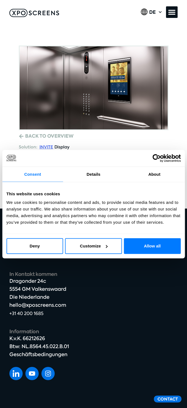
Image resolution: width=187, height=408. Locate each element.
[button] (172, 12)
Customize (93, 246)
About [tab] (154, 174)
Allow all (152, 246)
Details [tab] (94, 174)
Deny (35, 246)
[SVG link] (34, 13)
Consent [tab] (32, 174)
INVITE (46, 147)
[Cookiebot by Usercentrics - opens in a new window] (156, 158)
